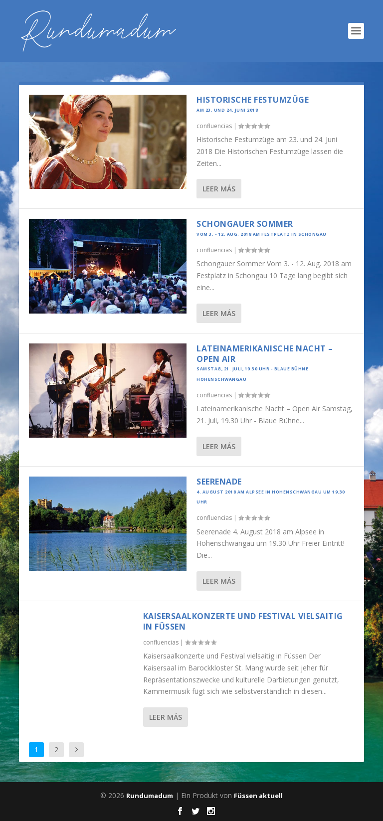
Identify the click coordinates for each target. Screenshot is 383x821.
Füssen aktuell (258, 795)
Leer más (218, 188)
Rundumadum (149, 795)
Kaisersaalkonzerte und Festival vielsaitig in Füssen (243, 621)
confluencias (214, 126)
